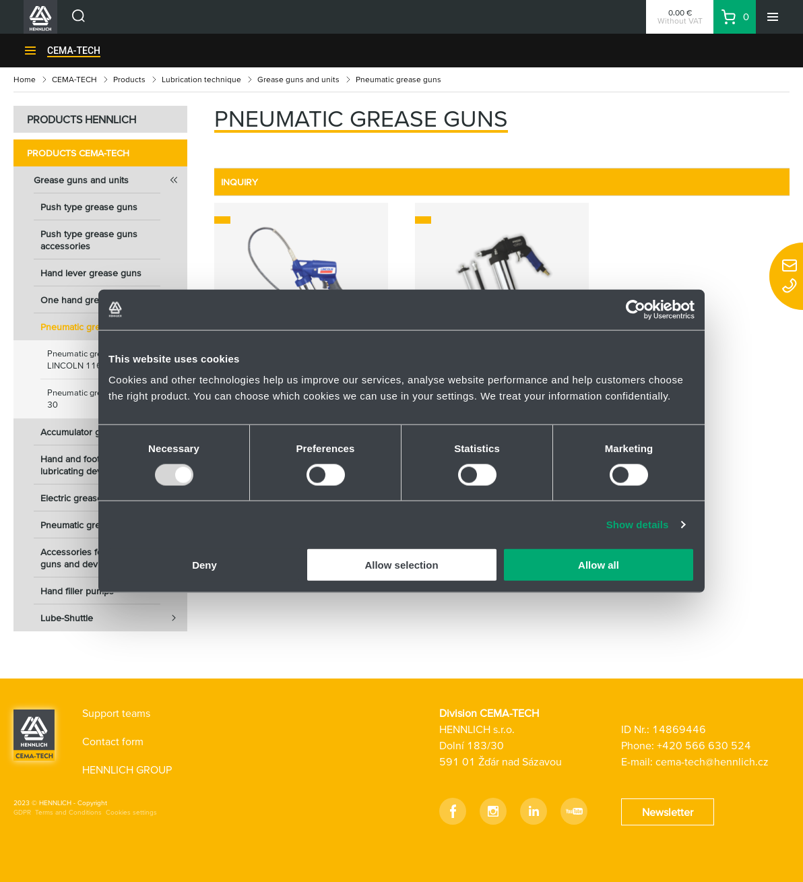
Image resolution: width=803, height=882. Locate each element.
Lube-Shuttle (113, 617)
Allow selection (401, 565)
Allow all (598, 565)
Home (24, 79)
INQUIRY (239, 182)
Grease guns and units (298, 79)
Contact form (112, 741)
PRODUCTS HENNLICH (81, 119)
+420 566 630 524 (704, 745)
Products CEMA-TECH (78, 153)
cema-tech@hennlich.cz (712, 761)
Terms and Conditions (68, 812)
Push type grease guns (88, 206)
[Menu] (773, 17)
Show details (637, 524)
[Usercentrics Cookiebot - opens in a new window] (636, 309)
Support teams (116, 713)
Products (129, 79)
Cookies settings (131, 812)
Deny (204, 565)
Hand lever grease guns (90, 272)
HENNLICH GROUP (127, 769)
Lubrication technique (201, 79)
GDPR (22, 812)
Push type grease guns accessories (88, 239)
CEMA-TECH (73, 50)
